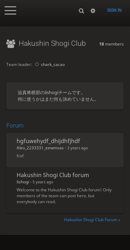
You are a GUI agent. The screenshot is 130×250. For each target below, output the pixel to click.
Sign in (114, 10)
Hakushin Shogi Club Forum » (92, 220)
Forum (15, 125)
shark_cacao (49, 64)
